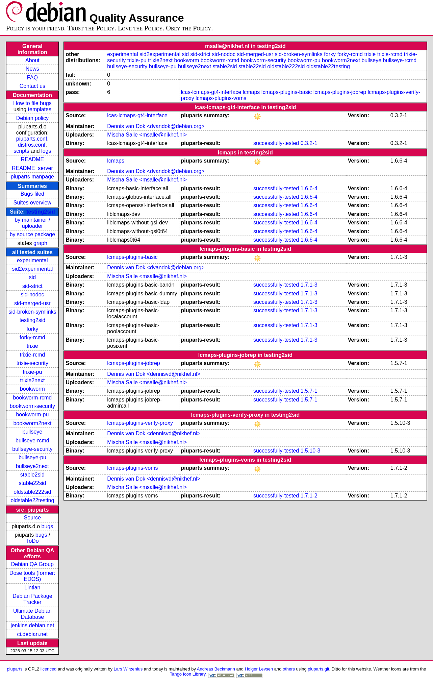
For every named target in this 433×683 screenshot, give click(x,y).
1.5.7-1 (309, 391)
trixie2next (32, 380)
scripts (21, 151)
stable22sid (32, 483)
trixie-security (32, 363)
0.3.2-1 (309, 143)
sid (32, 277)
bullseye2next (32, 466)
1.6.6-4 (309, 188)
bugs (47, 526)
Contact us (32, 86)
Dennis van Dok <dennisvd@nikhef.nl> (153, 374)
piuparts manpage (32, 176)
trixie (32, 346)
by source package (32, 234)
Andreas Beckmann (216, 669)
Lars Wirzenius (128, 669)
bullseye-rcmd (32, 440)
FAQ (32, 77)
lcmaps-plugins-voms (221, 98)
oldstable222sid (32, 492)
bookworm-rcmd (32, 397)
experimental (32, 260)
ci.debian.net (32, 634)
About (32, 60)
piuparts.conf (31, 139)
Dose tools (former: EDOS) (32, 576)
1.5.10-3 (311, 451)
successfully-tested (276, 143)
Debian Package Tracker (32, 599)
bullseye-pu (32, 457)
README (32, 159)
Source (32, 517)
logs (46, 151)
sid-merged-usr (32, 303)
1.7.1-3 (309, 285)
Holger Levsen (259, 669)
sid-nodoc (32, 294)
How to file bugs (32, 103)
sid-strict (32, 286)
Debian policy (32, 118)
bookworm (32, 389)
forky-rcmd (32, 337)
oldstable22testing (32, 500)
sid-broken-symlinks (32, 312)
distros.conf (32, 145)
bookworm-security (32, 406)
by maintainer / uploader (32, 223)
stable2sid (32, 475)
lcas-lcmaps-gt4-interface (211, 92)
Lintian (32, 587)
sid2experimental (32, 269)
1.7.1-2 (309, 495)
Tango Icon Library (188, 674)
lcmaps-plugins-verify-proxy (140, 423)
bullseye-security (32, 449)
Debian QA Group (32, 564)
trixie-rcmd (32, 355)
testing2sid (40, 212)
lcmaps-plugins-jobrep (339, 92)
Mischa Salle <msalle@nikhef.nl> (147, 135)
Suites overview (32, 202)
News (32, 69)
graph (40, 243)
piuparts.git (318, 669)
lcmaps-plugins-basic (286, 92)
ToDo (32, 541)
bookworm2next (32, 423)
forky (33, 329)
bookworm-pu (32, 414)
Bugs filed (32, 194)
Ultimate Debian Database (32, 614)
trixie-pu (32, 372)
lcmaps (251, 92)
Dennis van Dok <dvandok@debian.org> (155, 126)
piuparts (14, 669)
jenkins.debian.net (32, 625)
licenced (49, 669)
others (289, 669)
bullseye (33, 432)
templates (39, 109)
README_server (32, 168)
